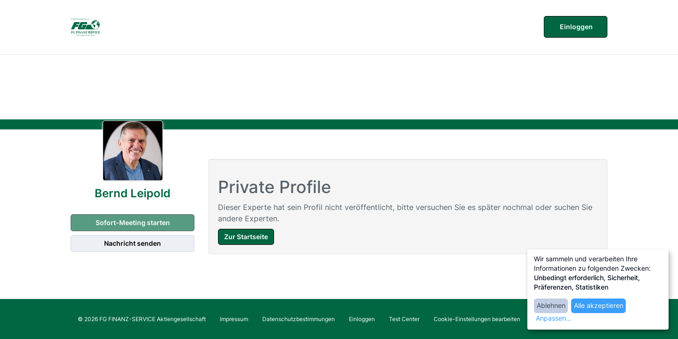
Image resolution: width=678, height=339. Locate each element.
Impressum (234, 319)
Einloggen (575, 27)
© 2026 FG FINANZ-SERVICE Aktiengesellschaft (142, 319)
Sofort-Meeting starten (132, 222)
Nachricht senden (132, 243)
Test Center (404, 319)
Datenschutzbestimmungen (298, 319)
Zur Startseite (246, 237)
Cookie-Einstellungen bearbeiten (477, 319)
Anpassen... (554, 318)
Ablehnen (551, 305)
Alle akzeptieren (598, 305)
